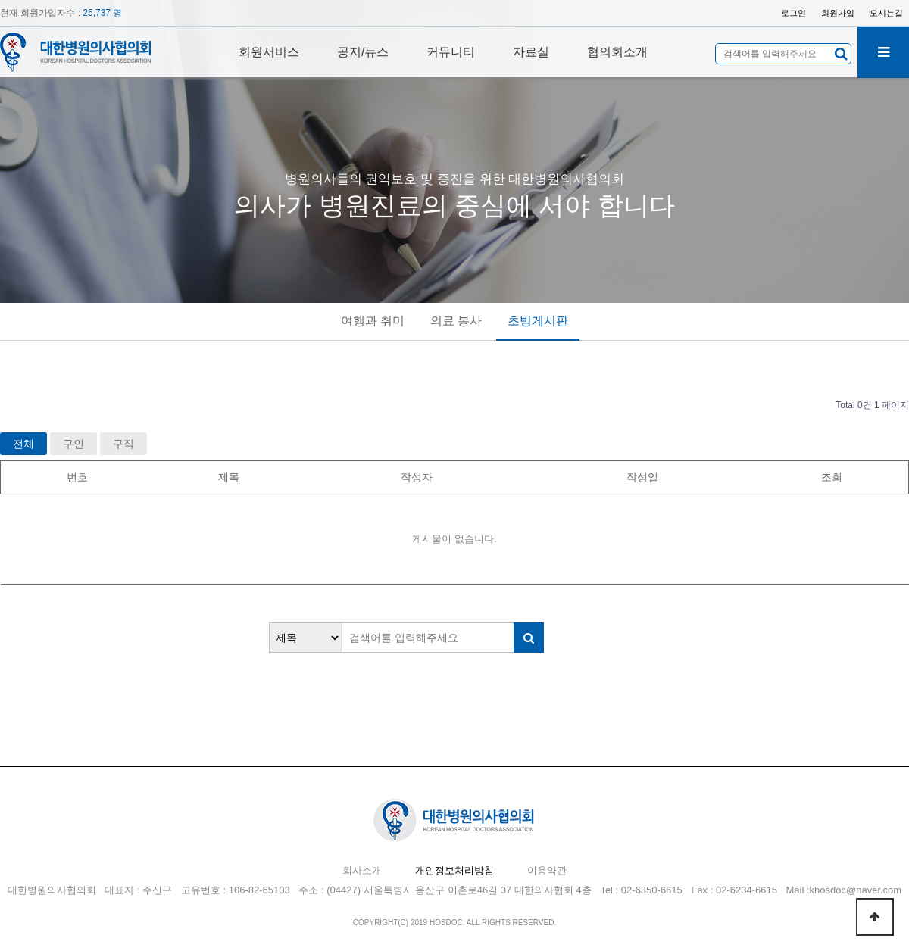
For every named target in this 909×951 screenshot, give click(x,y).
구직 (123, 444)
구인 (73, 444)
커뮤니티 (450, 51)
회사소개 (362, 870)
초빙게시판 (538, 320)
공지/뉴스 (363, 51)
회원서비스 (269, 51)
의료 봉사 (456, 320)
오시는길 (886, 12)
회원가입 (837, 12)
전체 (23, 444)
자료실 (531, 51)
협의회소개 (617, 51)
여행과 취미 (373, 320)
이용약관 (547, 870)
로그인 (793, 12)
